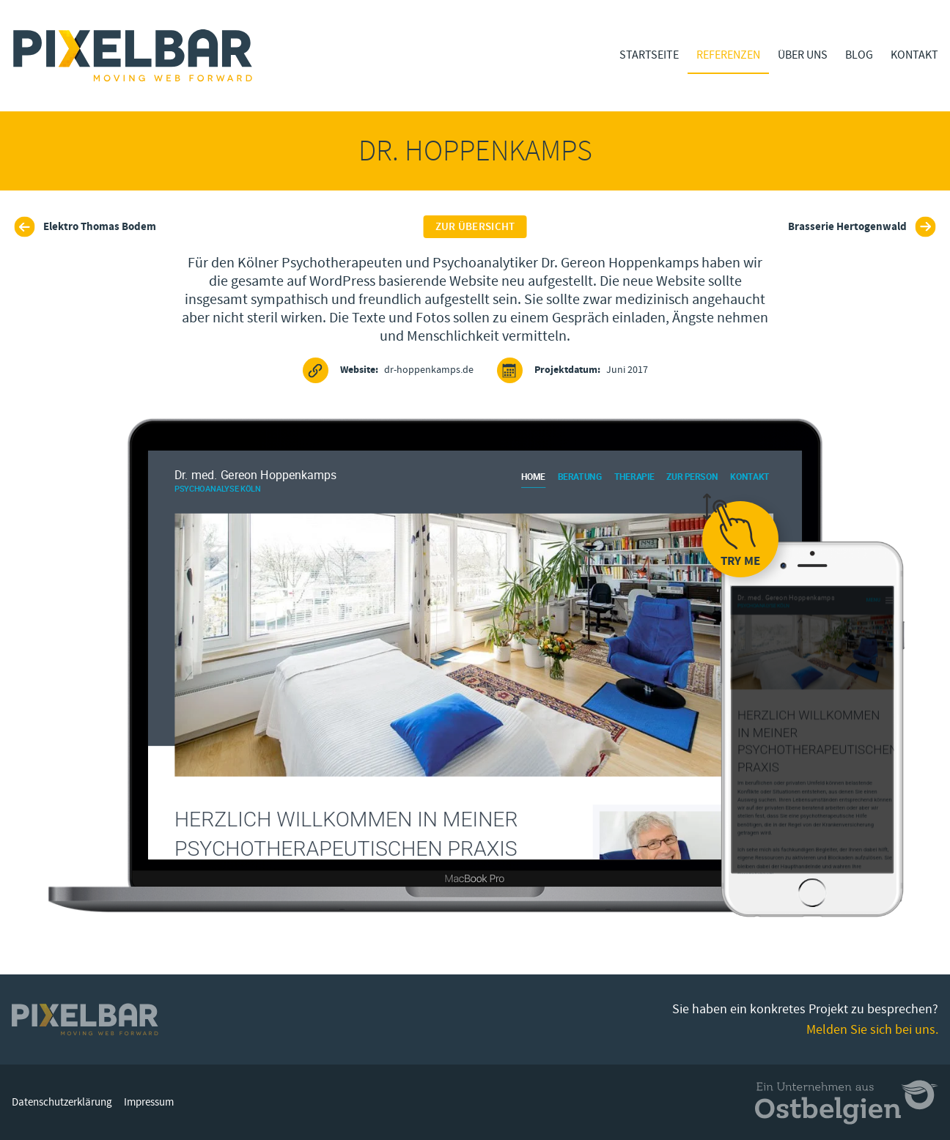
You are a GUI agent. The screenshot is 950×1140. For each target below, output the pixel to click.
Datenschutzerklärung (62, 1102)
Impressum (149, 1102)
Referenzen (728, 55)
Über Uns (803, 55)
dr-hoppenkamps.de (388, 370)
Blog (859, 55)
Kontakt (914, 55)
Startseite (649, 55)
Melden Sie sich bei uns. (872, 1029)
